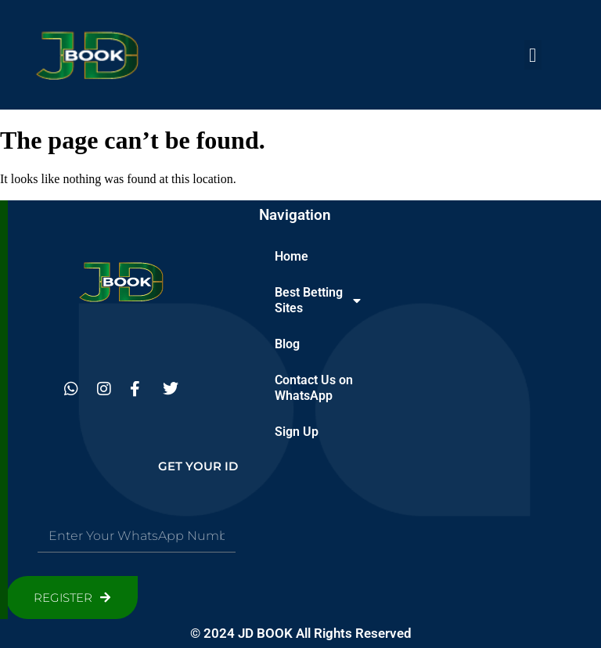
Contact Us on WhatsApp (314, 388)
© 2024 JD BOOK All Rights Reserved (301, 633)
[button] (533, 55)
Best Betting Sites (318, 300)
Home (291, 256)
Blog (287, 344)
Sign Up (296, 431)
